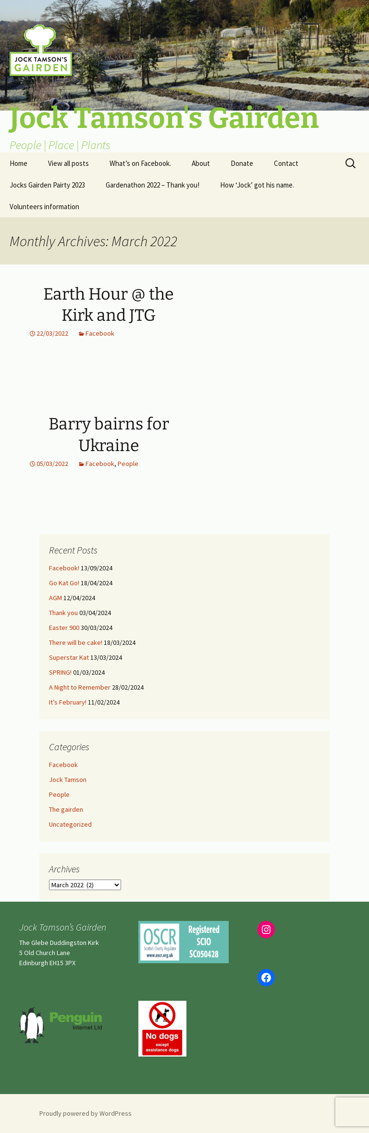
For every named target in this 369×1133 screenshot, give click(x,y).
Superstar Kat (69, 657)
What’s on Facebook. (140, 163)
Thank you (63, 612)
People (128, 463)
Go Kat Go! (64, 583)
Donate (242, 163)
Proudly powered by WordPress (85, 1113)
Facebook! (64, 568)
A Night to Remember (80, 687)
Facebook (100, 333)
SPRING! (60, 672)
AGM (55, 597)
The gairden (66, 809)
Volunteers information (44, 206)
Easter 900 (64, 627)
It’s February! (67, 702)
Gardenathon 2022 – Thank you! (152, 184)
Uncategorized (70, 824)
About (201, 163)
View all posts (68, 163)
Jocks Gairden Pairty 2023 (47, 184)
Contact (286, 163)
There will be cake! (75, 642)
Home (18, 163)
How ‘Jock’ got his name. (257, 184)
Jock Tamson (67, 779)
